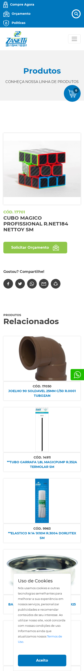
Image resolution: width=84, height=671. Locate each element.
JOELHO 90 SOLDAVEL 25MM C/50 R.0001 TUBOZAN (42, 393)
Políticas (18, 23)
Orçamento (21, 14)
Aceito (42, 660)
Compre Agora (22, 4)
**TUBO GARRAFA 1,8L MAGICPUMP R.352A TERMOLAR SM (42, 464)
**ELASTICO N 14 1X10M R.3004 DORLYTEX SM (42, 535)
